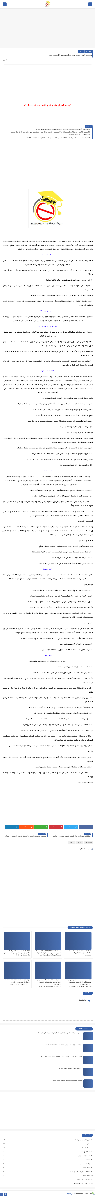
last (80, 51)
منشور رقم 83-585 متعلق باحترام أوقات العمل (67, 1080)
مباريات (88, 51)
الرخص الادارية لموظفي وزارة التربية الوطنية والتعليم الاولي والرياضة (60, 1033)
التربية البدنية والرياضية (82, 1140)
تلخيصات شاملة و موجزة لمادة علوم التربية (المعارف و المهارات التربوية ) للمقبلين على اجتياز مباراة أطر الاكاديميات (50, 132)
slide (71, 842)
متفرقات (87, 1160)
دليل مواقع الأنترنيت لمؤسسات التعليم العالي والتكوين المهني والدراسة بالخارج (63, 129)
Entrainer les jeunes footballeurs (79, 135)
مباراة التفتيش (85, 1168)
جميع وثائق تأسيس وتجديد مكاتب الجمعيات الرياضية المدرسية (61, 1057)
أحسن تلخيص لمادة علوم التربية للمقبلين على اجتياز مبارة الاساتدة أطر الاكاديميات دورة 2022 (58, 138)
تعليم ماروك (71, 1194)
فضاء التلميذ (85, 1176)
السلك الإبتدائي (85, 1152)
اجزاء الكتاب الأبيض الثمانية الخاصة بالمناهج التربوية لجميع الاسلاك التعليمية (79, 953)
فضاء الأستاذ (85, 1148)
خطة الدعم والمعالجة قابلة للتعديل (70, 1068)
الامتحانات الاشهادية (83, 1180)
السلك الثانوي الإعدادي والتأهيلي (79, 1172)
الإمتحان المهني (84, 1164)
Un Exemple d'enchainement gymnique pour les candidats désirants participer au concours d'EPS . (17, 982)
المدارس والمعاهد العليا (82, 1184)
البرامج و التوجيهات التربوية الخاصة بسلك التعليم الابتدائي (63, 1045)
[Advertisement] (47, 29)
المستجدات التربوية (83, 1156)
